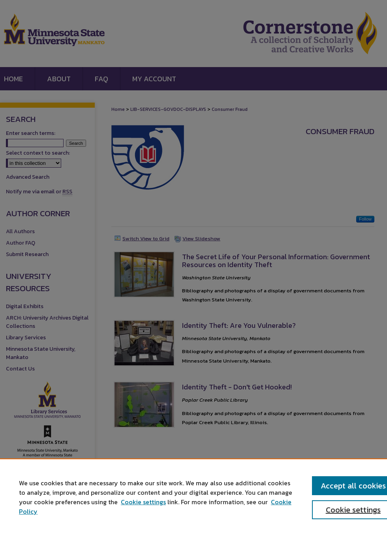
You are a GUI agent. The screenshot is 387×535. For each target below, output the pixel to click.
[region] (193, 496)
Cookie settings (143, 502)
